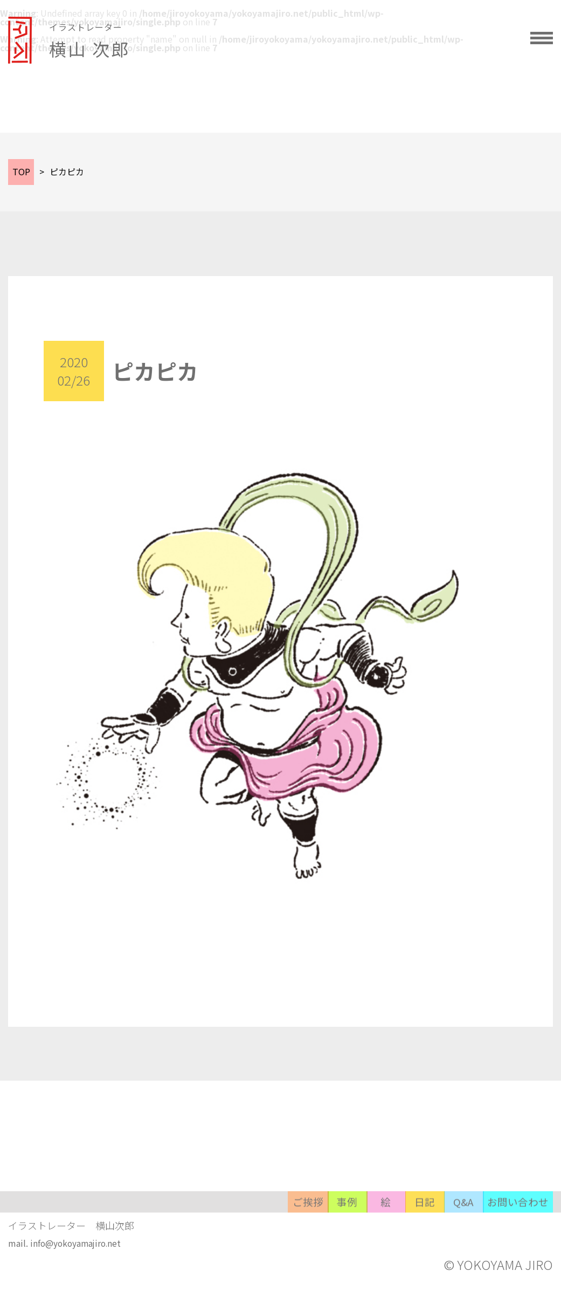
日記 (354, 1232)
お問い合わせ (506, 1232)
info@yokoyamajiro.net (77, 1256)
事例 (214, 1232)
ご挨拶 (143, 1232)
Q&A (424, 1232)
